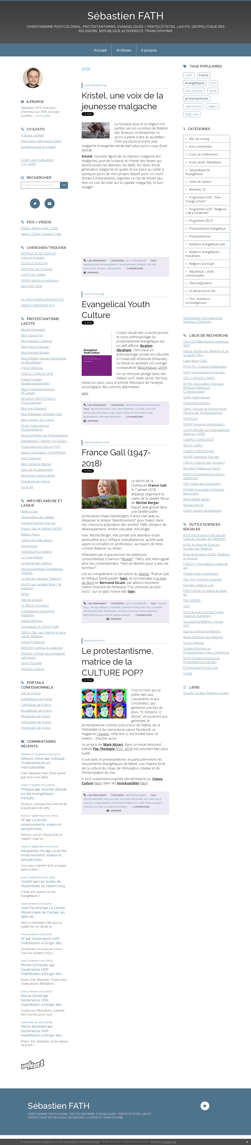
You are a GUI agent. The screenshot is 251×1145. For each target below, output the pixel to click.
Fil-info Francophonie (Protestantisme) (35, 428)
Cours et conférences (203, 154)
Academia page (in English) (38, 147)
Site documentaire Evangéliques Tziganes (42, 571)
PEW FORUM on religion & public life (205, 593)
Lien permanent (95, 260)
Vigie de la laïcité (31, 600)
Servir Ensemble (31, 663)
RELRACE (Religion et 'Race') (202, 468)
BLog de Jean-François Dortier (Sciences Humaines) (203, 614)
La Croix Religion (32, 557)
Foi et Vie (27, 487)
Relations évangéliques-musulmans (202, 254)
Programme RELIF (201, 221)
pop (149, 264)
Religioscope (29, 511)
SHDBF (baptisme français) (201, 457)
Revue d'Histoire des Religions (203, 637)
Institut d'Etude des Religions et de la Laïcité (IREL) (206, 353)
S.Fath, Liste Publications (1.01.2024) (37, 162)
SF (23, 820)
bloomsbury (91, 417)
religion (212, 106)
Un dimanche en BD (202, 291)
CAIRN (187, 674)
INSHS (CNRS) (193, 445)
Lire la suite (42, 116)
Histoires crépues (32, 669)
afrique (141, 264)
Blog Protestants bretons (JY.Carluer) (38, 391)
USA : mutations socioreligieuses (197, 301)
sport (142, 413)
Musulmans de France (36, 716)
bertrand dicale (94, 615)
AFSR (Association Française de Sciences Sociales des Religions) (204, 537)
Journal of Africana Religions (201, 631)
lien (98, 783)
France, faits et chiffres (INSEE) (41, 529)
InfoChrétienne (31, 458)
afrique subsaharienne (142, 611)
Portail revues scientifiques (201, 574)
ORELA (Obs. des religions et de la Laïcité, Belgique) (43, 634)
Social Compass (193, 643)
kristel (101, 268)
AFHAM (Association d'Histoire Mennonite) (203, 491)
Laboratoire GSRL (195, 361)
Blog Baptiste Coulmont (36, 341)
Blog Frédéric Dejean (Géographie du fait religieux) (43, 360)
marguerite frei (33, 851)
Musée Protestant (33, 330)
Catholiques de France (36, 705)
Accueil (100, 50)
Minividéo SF (197, 189)
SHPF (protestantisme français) (204, 372)
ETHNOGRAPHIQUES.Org (200, 668)
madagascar (91, 264)
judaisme (156, 607)
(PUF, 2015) (113, 748)
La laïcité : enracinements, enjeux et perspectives (41, 824)
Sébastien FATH (125, 16)
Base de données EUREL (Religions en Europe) (206, 556)
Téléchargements (200, 283)
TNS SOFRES (192, 600)
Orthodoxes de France (36, 722)
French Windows (32, 368)
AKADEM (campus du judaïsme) (42, 648)
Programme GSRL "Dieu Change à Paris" (203, 199)
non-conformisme (122, 409)
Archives (123, 50)
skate (119, 413)
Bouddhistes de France (36, 711)
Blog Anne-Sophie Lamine (38, 475)
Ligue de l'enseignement (37, 470)
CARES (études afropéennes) (202, 511)
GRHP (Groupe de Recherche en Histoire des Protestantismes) (205, 411)
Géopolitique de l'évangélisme (197, 172)
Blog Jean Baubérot (34, 408)
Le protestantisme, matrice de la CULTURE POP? (117, 662)
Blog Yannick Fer (32, 335)
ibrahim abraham (110, 417)
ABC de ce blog (199, 139)
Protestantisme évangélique (143, 405)
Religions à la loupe (201, 264)
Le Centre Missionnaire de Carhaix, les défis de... (43, 912)
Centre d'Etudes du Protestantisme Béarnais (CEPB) (206, 432)
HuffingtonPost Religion (36, 552)
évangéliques (194, 83)
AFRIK (25, 594)
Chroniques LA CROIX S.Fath (40, 627)
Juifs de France (31, 693)
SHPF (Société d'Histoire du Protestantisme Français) (201, 660)
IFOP (186, 606)
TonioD (26, 881)
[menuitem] (100, 49)
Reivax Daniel (31, 996)
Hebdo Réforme (31, 621)
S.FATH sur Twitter (33, 275)
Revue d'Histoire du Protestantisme (44, 435)
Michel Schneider (35, 965)
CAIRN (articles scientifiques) (40, 280)
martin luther (92, 803)
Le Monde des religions (36, 563)
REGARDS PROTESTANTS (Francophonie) (38, 401)
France (204, 75)
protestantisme (100, 409)
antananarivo (108, 264)
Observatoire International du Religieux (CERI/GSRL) (202, 320)
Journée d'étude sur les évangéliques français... (44, 793)
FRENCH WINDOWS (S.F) (38, 305)
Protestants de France (36, 728)
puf (135, 803)
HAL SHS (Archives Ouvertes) (202, 579)
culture (139, 409)
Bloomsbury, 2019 (152, 367)
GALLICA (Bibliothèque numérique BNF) (206, 344)
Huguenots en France (35, 481)
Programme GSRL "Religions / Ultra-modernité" (206, 211)
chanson (114, 607)
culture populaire (131, 799)
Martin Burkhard (34, 1026)
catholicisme (193, 106)
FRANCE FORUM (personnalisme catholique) (43, 656)
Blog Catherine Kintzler (36, 464)
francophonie (126, 264)
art (146, 799)
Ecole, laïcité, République (205, 162)
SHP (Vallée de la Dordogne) (202, 484)
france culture (93, 806)
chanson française (133, 607)
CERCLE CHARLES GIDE (37, 374)
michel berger (99, 607)
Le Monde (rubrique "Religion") (41, 579)
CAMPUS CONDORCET (198, 440)
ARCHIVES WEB (31, 286)
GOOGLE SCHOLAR (34, 263)
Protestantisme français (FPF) (41, 447)
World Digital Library (196, 499)
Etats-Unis (191, 114)
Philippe (27, 789)
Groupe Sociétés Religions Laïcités (206, 693)
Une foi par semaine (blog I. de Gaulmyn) (41, 586)
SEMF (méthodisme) (196, 397)
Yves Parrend (31, 908)
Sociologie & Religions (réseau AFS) (203, 624)
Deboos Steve (32, 758)
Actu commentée (136, 260)
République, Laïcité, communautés (199, 273)
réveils (107, 803)
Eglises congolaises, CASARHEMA (43, 452)
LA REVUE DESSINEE (35, 606)
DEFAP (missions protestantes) (204, 424)
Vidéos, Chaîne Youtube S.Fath (41, 234)
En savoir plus (169, 1142)
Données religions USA (198, 585)
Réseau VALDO (193, 505)
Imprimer (91, 272)
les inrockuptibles (115, 806)
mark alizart (153, 803)
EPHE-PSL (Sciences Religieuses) (205, 367)
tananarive (114, 268)
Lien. (85, 393)
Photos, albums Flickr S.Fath (39, 228)
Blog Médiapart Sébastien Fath (41, 414)
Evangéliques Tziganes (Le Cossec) (44, 441)
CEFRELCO (190, 418)
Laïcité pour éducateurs (37, 540)
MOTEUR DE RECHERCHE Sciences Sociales (38, 255)
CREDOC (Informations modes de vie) (205, 566)
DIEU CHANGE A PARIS (199, 378)
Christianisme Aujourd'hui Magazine (37, 613)
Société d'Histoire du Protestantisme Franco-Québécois (206, 650)
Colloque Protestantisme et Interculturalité (43, 763)
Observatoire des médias (37, 517)
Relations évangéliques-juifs (207, 244)
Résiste (126, 559)
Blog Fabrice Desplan (35, 347)
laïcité (213, 91)
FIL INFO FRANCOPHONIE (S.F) (42, 299)
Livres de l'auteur (200, 182)
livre (150, 413)
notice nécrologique (117, 615)
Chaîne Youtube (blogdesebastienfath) (35, 381)
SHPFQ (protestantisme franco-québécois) (204, 476)
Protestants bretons (196, 403)
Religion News (30, 534)
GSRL (189, 75)
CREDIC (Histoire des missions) (204, 463)
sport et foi (131, 413)
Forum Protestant (33, 642)
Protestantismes (136, 795)
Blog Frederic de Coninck (37, 420)
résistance (110, 611)
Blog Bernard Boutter (35, 353)
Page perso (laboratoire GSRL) (41, 141)
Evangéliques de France (36, 699)
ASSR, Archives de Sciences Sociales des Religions (201, 547)
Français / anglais (32, 135)
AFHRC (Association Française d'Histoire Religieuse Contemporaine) (203, 388)
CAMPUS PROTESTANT (199, 451)
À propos (149, 50)
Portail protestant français (38, 523)
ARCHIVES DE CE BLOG (37, 269)
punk (105, 413)
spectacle (155, 799)
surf (112, 413)
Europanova (29, 546)
